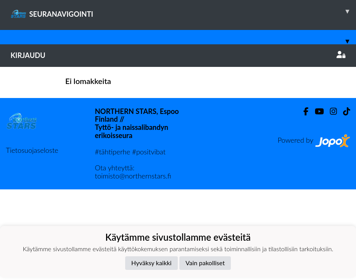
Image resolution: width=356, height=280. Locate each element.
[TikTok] (343, 111)
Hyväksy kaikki (151, 262)
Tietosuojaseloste (32, 150)
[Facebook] (302, 111)
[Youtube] (316, 111)
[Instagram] (330, 111)
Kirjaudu (178, 55)
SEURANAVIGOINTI (183, 11)
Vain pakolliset (205, 262)
